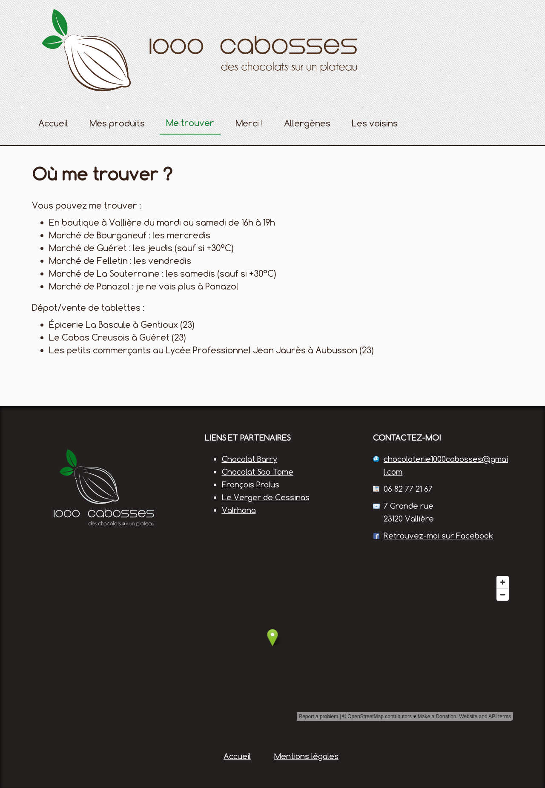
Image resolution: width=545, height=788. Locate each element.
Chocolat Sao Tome (257, 471)
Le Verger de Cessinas (266, 497)
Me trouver (190, 122)
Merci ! (249, 123)
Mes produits (117, 123)
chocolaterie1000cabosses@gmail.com (446, 465)
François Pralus (250, 484)
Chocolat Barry (249, 459)
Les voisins (375, 123)
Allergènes (307, 123)
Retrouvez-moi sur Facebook (438, 535)
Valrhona (239, 510)
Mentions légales (306, 756)
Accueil (53, 123)
